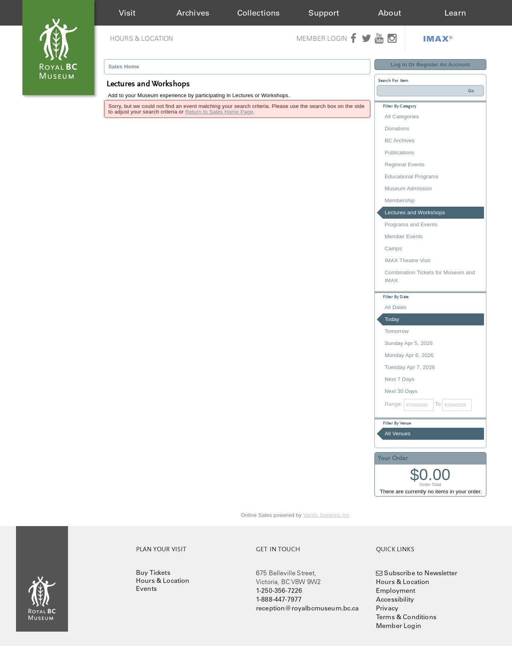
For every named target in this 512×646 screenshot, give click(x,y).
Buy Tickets (153, 572)
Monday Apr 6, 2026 (409, 355)
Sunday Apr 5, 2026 (409, 343)
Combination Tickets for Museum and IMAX (430, 276)
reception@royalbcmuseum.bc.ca (307, 608)
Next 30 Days (401, 391)
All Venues (398, 434)
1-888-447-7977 (279, 599)
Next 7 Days (399, 379)
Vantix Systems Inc (326, 515)
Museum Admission (408, 188)
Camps (393, 248)
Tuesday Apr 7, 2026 (410, 367)
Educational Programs (411, 176)
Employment (396, 590)
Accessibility (395, 599)
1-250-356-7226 (279, 590)
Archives (192, 13)
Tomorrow (397, 331)
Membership (400, 200)
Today (392, 319)
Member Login (321, 38)
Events (146, 588)
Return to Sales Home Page (219, 112)
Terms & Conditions (406, 617)
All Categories (402, 117)
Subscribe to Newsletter (420, 573)
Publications (399, 153)
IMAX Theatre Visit (407, 260)
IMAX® (438, 38)
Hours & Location (142, 38)
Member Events (404, 236)
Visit (127, 13)
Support (323, 13)
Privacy (387, 608)
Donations (397, 129)
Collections (258, 13)
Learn (455, 13)
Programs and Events (411, 224)
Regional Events (404, 164)
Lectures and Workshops (415, 212)
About (389, 13)
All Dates (396, 307)
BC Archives (399, 141)
